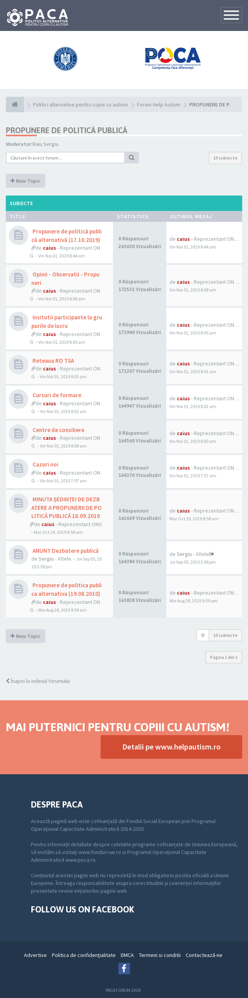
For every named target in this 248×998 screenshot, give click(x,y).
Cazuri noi (44, 464)
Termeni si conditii (160, 955)
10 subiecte (225, 158)
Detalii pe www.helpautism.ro (171, 746)
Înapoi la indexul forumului (38, 680)
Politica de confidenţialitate (84, 955)
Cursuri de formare (56, 395)
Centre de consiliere (57, 430)
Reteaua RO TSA (52, 360)
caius (49, 247)
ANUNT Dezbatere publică (65, 550)
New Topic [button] (25, 180)
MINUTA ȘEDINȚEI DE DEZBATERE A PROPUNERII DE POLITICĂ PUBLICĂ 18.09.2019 (66, 508)
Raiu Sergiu (45, 144)
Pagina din (224, 657)
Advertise (35, 955)
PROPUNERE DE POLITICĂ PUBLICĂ (66, 130)
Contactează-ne (204, 955)
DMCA (127, 955)
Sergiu (46, 558)
